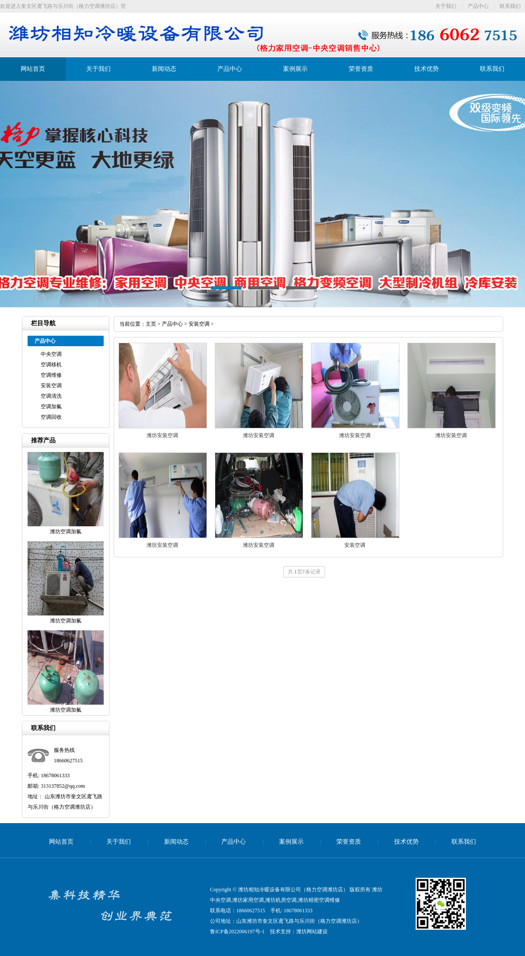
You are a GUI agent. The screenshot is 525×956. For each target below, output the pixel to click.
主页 (151, 324)
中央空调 (51, 354)
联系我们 (510, 6)
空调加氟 (51, 406)
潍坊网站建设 (312, 931)
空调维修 (51, 375)
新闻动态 (164, 69)
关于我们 (445, 6)
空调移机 (51, 365)
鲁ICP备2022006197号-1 (237, 931)
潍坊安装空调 (162, 435)
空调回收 (51, 417)
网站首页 (33, 69)
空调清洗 (51, 396)
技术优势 (426, 69)
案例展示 (295, 69)
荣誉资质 (361, 69)
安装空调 (51, 385)
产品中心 (478, 6)
